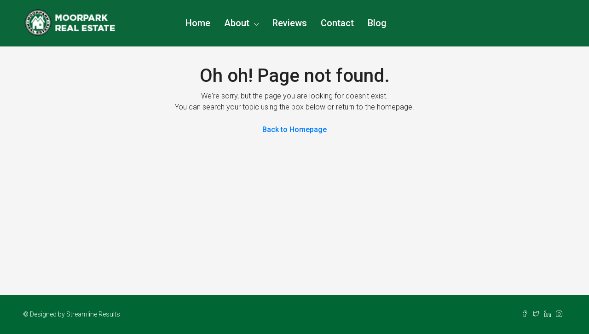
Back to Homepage (294, 129)
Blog (377, 23)
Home (197, 23)
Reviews (289, 23)
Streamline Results (93, 314)
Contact (337, 23)
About (236, 23)
